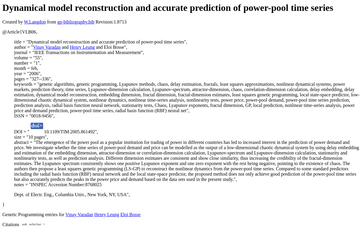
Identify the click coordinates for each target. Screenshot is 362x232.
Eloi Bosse (130, 214)
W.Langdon (35, 21)
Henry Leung (82, 47)
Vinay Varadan (46, 47)
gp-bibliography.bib (76, 21)
